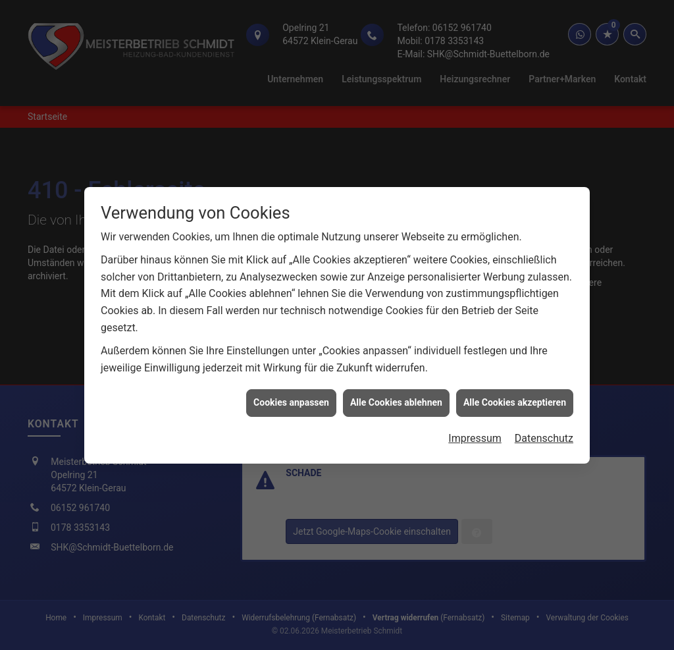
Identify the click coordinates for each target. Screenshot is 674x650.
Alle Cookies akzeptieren (514, 400)
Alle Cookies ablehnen (396, 400)
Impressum (475, 436)
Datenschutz (544, 436)
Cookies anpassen (291, 400)
